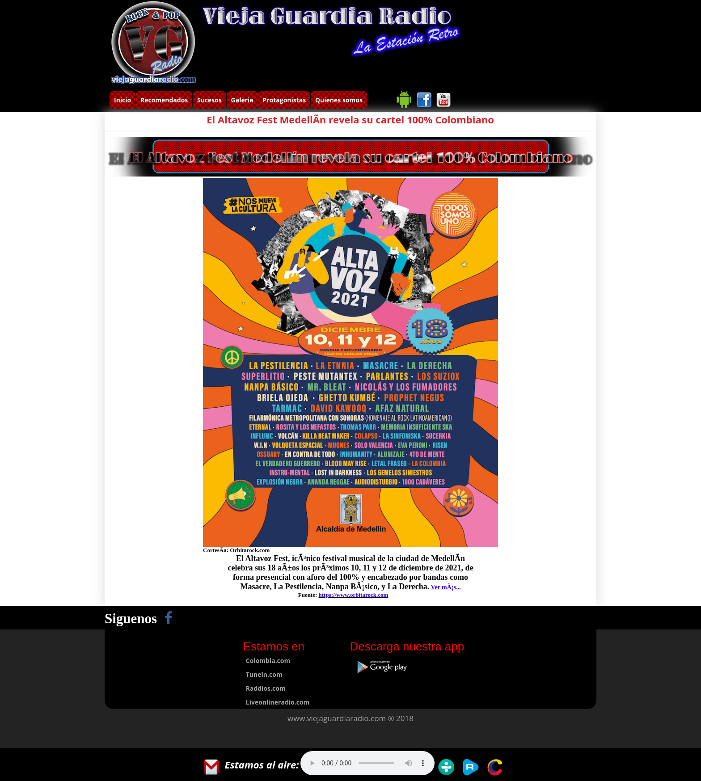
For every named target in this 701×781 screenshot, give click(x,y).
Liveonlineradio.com (278, 702)
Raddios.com (266, 688)
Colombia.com (268, 660)
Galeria (242, 100)
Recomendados (164, 100)
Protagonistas (284, 100)
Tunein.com (264, 674)
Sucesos (209, 100)
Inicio (122, 100)
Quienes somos (339, 100)
